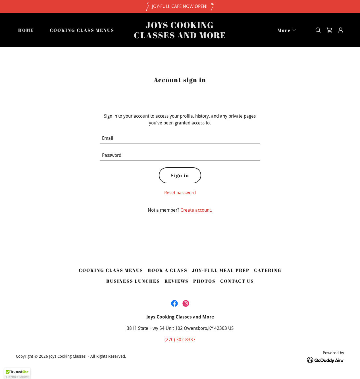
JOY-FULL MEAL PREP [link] (220, 270)
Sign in (180, 175)
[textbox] (180, 138)
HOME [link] (26, 30)
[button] (284, 30)
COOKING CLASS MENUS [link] (82, 30)
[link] (179, 36)
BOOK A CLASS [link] (168, 270)
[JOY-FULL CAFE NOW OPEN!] (180, 6)
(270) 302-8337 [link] (180, 339)
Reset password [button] (180, 192)
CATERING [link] (268, 270)
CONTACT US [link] (237, 281)
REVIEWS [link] (177, 281)
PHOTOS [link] (204, 281)
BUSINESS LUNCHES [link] (133, 281)
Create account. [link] (196, 210)
